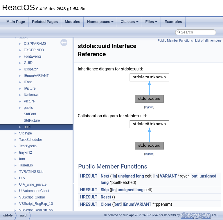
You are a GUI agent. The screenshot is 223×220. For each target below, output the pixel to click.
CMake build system (25, 60)
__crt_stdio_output (33, 175)
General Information (25, 124)
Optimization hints (23, 105)
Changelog (18, 47)
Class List (22, 162)
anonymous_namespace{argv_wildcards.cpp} (54, 201)
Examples (173, 21)
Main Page (15, 21)
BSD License (20, 118)
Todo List (17, 130)
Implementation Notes (27, 111)
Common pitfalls (22, 66)
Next (105, 176)
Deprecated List (22, 137)
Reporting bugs (21, 79)
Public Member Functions (175, 40)
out (194, 176)
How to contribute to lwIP (29, 54)
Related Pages (45, 21)
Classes (129, 21)
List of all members (208, 40)
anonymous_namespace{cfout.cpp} (46, 207)
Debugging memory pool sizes (33, 73)
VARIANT (168, 176)
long (140, 176)
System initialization (25, 92)
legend (149, 107)
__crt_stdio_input (32, 169)
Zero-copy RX (20, 86)
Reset (106, 197)
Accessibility (28, 188)
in (114, 176)
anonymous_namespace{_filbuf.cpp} (47, 194)
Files (151, 21)
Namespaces (100, 21)
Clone (106, 204)
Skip (105, 189)
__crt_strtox (28, 182)
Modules (72, 21)
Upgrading (18, 41)
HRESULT (88, 176)
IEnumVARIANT (137, 204)
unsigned (126, 176)
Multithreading (21, 98)
